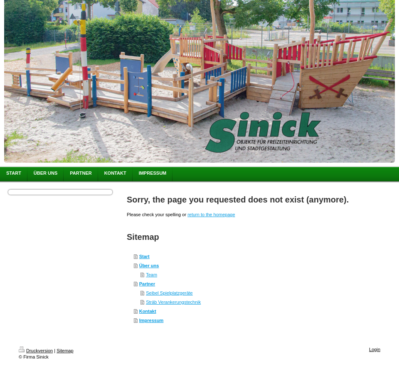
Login (374, 349)
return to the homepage (211, 214)
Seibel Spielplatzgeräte (169, 292)
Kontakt (147, 311)
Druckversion (36, 350)
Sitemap (65, 350)
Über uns (149, 265)
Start (144, 256)
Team (151, 274)
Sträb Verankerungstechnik (173, 302)
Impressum (151, 320)
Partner (147, 283)
